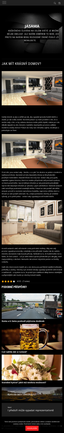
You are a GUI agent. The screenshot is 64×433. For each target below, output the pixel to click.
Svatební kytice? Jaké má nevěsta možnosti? (24, 382)
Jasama (32, 26)
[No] (61, 426)
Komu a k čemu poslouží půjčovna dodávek (23, 321)
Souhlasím (32, 428)
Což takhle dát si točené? (14, 351)
